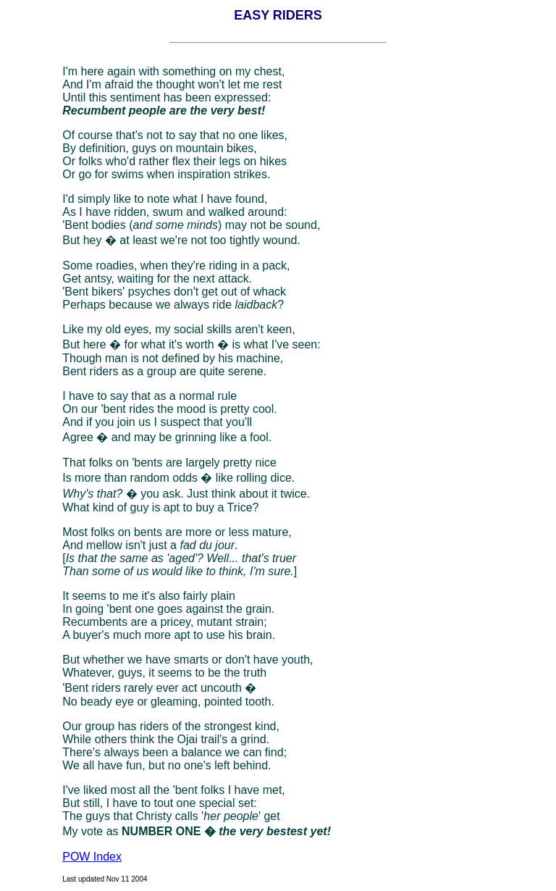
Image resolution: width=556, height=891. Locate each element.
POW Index (92, 856)
